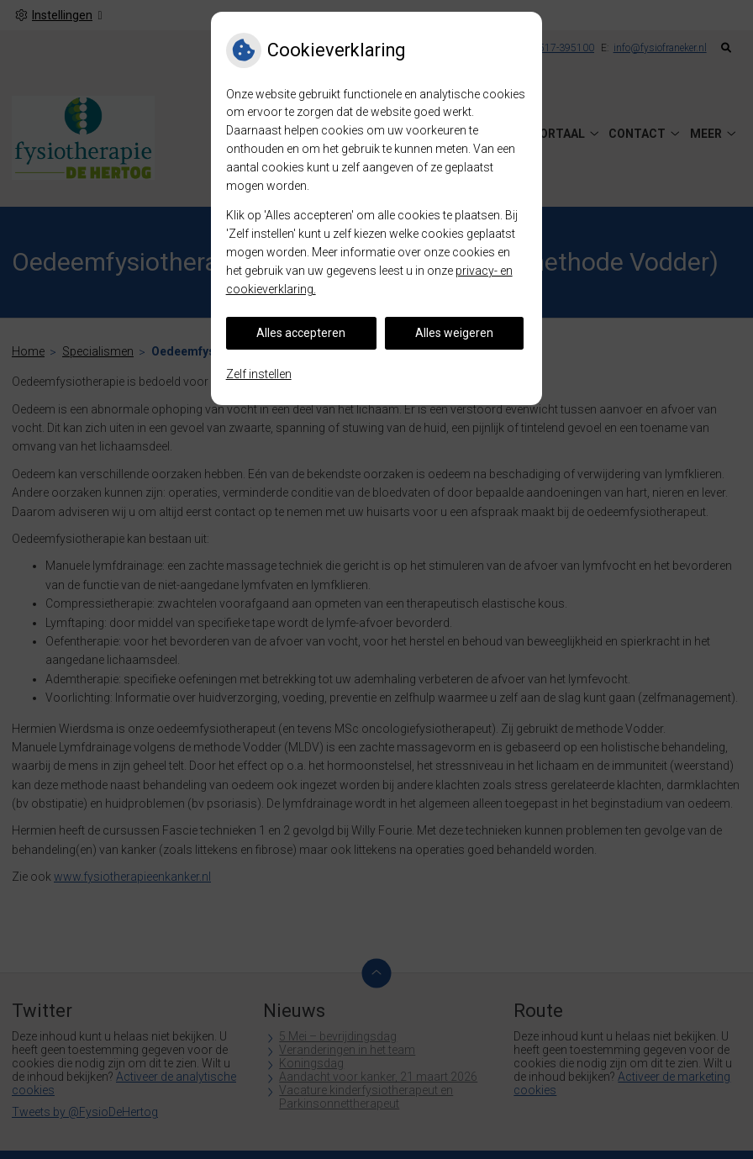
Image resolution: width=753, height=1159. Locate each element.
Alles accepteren (300, 333)
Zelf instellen (259, 374)
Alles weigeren (454, 333)
